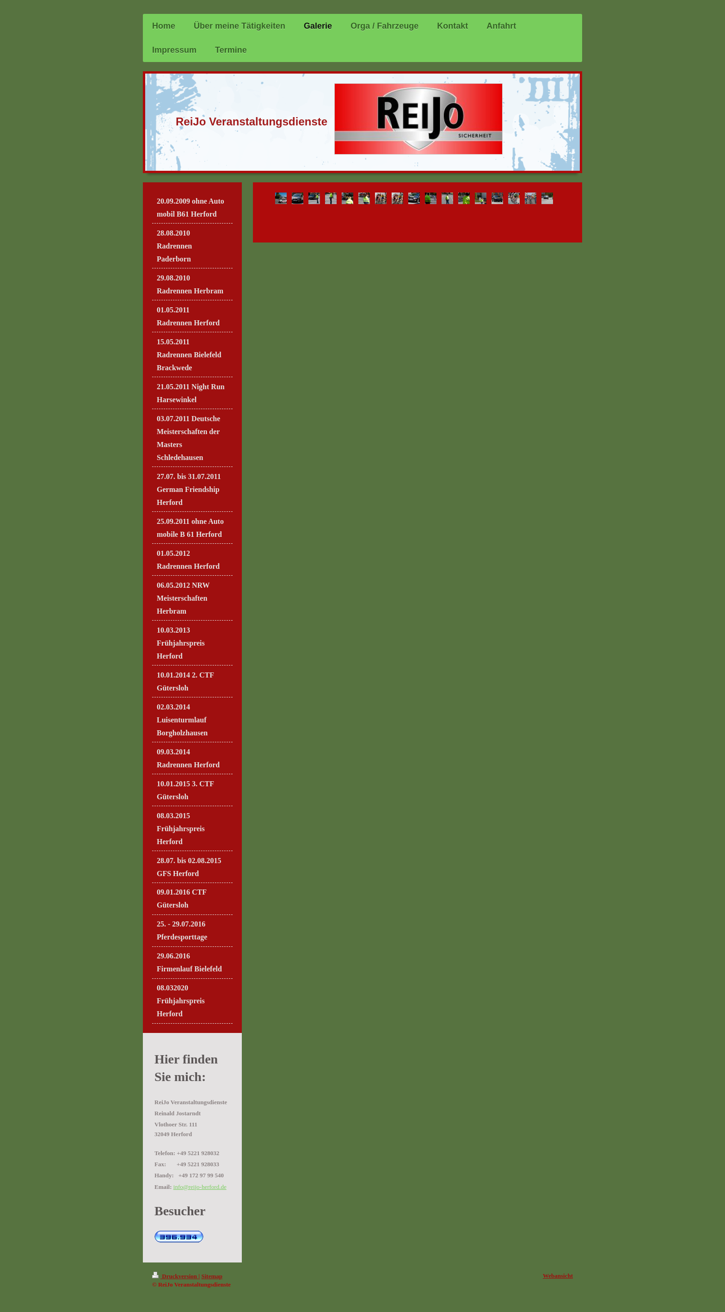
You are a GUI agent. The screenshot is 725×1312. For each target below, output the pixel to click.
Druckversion (175, 1276)
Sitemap (211, 1276)
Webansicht (558, 1275)
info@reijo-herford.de (200, 1186)
